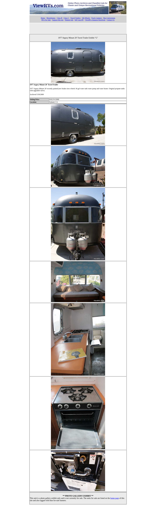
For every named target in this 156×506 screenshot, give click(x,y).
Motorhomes (50, 18)
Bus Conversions (109, 18)
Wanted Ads (69, 20)
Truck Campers (96, 18)
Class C (66, 18)
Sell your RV (79, 20)
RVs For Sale (46, 20)
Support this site (57, 20)
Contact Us (111, 20)
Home (43, 18)
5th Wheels (86, 18)
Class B (59, 18)
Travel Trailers (75, 18)
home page (114, 498)
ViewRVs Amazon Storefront (95, 20)
